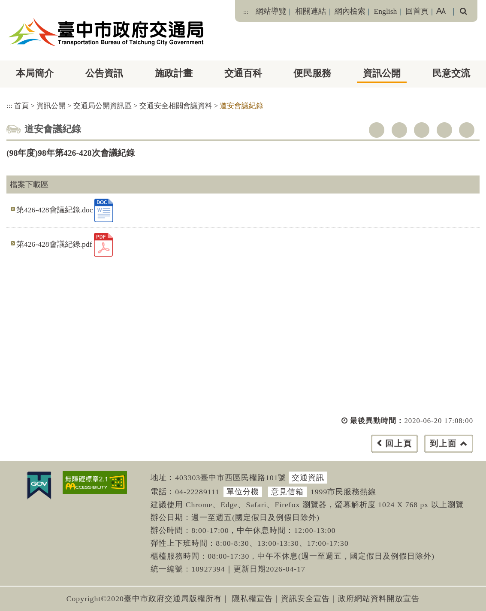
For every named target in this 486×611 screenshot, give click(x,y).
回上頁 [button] (398, 443)
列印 (466, 130)
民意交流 (451, 73)
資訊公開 (382, 73)
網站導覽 (271, 11)
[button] (262, 452)
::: (245, 11)
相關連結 (310, 11)
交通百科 (243, 73)
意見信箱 (287, 491)
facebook (376, 130)
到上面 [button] (443, 443)
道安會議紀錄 (241, 106)
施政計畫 (174, 73)
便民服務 (312, 73)
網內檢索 (350, 11)
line (444, 130)
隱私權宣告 (252, 598)
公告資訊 (104, 73)
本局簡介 (35, 73)
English (385, 11)
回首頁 (417, 11)
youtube (421, 130)
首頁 (21, 106)
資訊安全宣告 (305, 598)
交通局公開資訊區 (102, 106)
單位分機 (242, 491)
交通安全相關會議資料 (175, 106)
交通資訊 (308, 477)
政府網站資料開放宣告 (379, 598)
